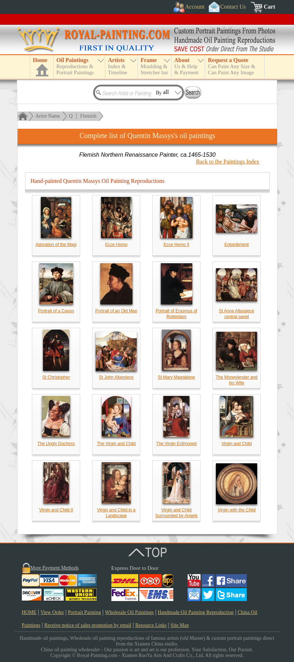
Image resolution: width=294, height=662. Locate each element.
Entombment (237, 244)
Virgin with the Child (237, 509)
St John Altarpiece (116, 377)
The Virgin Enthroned (176, 443)
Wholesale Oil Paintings (129, 612)
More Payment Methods (54, 568)
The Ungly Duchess (56, 443)
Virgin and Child (236, 443)
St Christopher (56, 377)
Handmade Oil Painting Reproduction (195, 612)
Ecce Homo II (176, 244)
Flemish (88, 116)
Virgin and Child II (56, 509)
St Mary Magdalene (176, 377)
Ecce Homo (116, 244)
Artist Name (47, 116)
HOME (29, 612)
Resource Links (151, 625)
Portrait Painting (84, 612)
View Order (52, 612)
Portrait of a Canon (56, 310)
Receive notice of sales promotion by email (87, 625)
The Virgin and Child (116, 443)
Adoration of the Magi (56, 244)
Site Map (179, 625)
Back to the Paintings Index (227, 162)
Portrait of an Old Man (116, 310)
